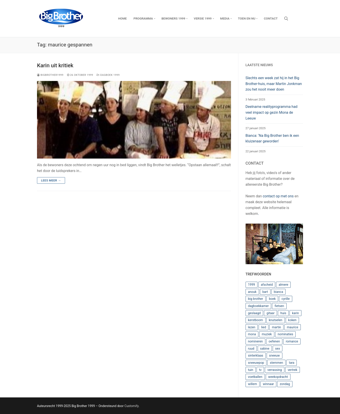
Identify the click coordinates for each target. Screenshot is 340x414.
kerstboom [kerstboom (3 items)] (255, 320)
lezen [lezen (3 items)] (251, 327)
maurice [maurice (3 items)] (292, 327)
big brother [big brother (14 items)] (255, 299)
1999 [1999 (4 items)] (251, 284)
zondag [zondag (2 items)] (285, 384)
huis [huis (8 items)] (283, 313)
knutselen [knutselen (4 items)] (275, 320)
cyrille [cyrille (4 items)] (285, 299)
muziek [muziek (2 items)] (267, 334)
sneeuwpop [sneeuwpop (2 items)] (256, 362)
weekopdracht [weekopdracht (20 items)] (278, 377)
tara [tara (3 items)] (291, 362)
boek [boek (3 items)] (272, 299)
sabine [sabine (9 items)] (264, 348)
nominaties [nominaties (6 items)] (285, 334)
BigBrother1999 (50, 74)
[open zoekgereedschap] (286, 19)
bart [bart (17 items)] (265, 292)
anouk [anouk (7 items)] (252, 292)
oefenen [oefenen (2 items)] (274, 341)
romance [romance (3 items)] (292, 341)
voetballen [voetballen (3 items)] (255, 377)
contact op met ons (278, 196)
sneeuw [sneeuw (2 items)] (274, 355)
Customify (131, 406)
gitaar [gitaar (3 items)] (270, 313)
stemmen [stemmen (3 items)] (276, 362)
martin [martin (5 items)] (276, 327)
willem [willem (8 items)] (252, 384)
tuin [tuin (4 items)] (250, 370)
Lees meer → (51, 180)
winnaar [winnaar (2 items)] (268, 384)
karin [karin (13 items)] (295, 313)
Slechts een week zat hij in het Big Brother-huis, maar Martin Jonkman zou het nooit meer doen (274, 84)
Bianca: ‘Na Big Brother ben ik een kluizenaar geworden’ (272, 138)
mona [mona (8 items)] (252, 334)
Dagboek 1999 (108, 74)
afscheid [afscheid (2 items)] (267, 284)
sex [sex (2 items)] (277, 348)
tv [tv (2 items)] (260, 370)
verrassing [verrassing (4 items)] (274, 370)
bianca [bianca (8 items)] (278, 292)
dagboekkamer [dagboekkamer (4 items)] (258, 306)
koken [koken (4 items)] (292, 320)
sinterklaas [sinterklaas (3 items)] (255, 355)
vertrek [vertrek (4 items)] (292, 370)
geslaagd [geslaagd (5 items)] (254, 313)
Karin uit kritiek (55, 65)
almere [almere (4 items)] (283, 284)
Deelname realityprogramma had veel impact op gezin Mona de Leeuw (272, 112)
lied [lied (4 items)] (263, 327)
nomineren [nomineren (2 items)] (255, 341)
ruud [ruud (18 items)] (251, 348)
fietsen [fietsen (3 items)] (279, 306)
